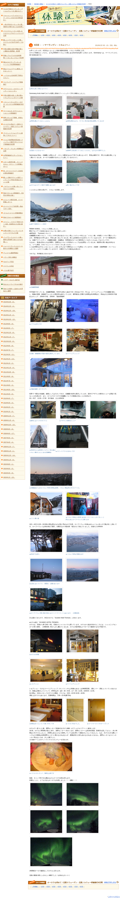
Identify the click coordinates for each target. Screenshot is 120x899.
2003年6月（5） (8, 468)
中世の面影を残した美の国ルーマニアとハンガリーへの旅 (13, 97)
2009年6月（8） (8, 429)
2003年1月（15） (9, 477)
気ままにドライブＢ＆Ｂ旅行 (13, 284)
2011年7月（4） (8, 381)
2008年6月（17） (9, 433)
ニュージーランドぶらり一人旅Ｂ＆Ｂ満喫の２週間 (13, 247)
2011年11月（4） (9, 368)
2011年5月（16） (9, 390)
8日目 (81, 35)
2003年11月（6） (9, 460)
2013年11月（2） (9, 315)
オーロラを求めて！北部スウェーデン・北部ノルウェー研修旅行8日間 (66, 4)
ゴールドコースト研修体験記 (13, 213)
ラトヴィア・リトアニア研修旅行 (13, 83)
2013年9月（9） (8, 324)
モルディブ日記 (8, 262)
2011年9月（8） (8, 376)
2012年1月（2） (8, 363)
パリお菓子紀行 (8, 270)
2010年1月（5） (8, 411)
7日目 (76, 35)
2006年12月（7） (9, 447)
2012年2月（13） (9, 359)
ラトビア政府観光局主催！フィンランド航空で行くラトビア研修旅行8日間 (13, 142)
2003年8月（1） (8, 464)
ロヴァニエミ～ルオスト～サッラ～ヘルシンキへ (13, 90)
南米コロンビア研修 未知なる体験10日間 (13, 119)
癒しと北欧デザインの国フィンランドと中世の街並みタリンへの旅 (13, 180)
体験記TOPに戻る (110, 31)
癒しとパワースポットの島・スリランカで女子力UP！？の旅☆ (13, 42)
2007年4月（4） (8, 442)
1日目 (42, 35)
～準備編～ (35, 35)
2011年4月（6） (8, 394)
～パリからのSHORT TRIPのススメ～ (13, 77)
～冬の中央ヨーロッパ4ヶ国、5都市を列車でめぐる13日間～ (13, 26)
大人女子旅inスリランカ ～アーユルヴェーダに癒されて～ (13, 10)
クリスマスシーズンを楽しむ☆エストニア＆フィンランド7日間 (13, 33)
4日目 (59, 35)
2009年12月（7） (9, 416)
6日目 (70, 35)
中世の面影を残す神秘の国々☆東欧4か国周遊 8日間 (13, 50)
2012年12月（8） (9, 332)
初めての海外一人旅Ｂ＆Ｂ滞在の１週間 (13, 290)
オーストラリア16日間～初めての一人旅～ (13, 207)
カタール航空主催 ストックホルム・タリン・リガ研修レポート (13, 164)
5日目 (65, 35)
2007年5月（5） (8, 438)
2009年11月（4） (9, 420)
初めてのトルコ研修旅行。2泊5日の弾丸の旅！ (13, 194)
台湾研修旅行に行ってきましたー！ (13, 156)
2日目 (48, 35)
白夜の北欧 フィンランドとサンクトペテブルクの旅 (13, 232)
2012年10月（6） (9, 341)
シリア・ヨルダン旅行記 (11, 280)
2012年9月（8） (8, 346)
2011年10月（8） (9, 372)
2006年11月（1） (9, 451)
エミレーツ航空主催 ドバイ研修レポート (13, 201)
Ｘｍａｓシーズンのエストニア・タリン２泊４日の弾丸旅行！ (13, 18)
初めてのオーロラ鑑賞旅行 (12, 217)
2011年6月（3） (8, 385)
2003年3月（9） (8, 473)
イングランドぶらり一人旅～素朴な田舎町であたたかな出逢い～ (13, 239)
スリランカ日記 (8, 266)
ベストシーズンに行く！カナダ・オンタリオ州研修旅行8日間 (13, 104)
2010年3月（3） (8, 403)
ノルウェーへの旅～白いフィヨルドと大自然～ (13, 188)
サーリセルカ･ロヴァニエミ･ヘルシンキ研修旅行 (13, 112)
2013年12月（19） (9, 311)
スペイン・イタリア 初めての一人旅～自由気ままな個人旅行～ (13, 224)
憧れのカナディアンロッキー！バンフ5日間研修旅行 (12, 63)
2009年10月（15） (9, 425)
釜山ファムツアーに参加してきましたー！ (13, 70)
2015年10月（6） (9, 302)
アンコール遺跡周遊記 (10, 253)
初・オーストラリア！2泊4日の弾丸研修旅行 (13, 172)
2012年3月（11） (9, 354)
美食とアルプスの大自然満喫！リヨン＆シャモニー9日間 (13, 57)
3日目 (54, 35)
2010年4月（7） (8, 398)
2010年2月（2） (8, 407)
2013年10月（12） (9, 319)
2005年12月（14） (9, 455)
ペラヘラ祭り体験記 (10, 257)
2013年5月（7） (8, 328)
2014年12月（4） (9, 306)
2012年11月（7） (9, 337)
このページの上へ (114, 896)
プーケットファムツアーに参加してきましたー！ (13, 134)
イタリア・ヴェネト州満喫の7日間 (13, 150)
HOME (29, 4)
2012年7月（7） (8, 350)
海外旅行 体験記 (38, 4)
